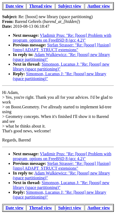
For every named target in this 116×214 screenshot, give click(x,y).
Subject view (69, 6)
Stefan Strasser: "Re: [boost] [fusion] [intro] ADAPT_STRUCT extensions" (61, 47)
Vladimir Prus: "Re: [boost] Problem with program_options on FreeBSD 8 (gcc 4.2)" (62, 37)
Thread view (40, 6)
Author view (98, 6)
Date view (15, 6)
